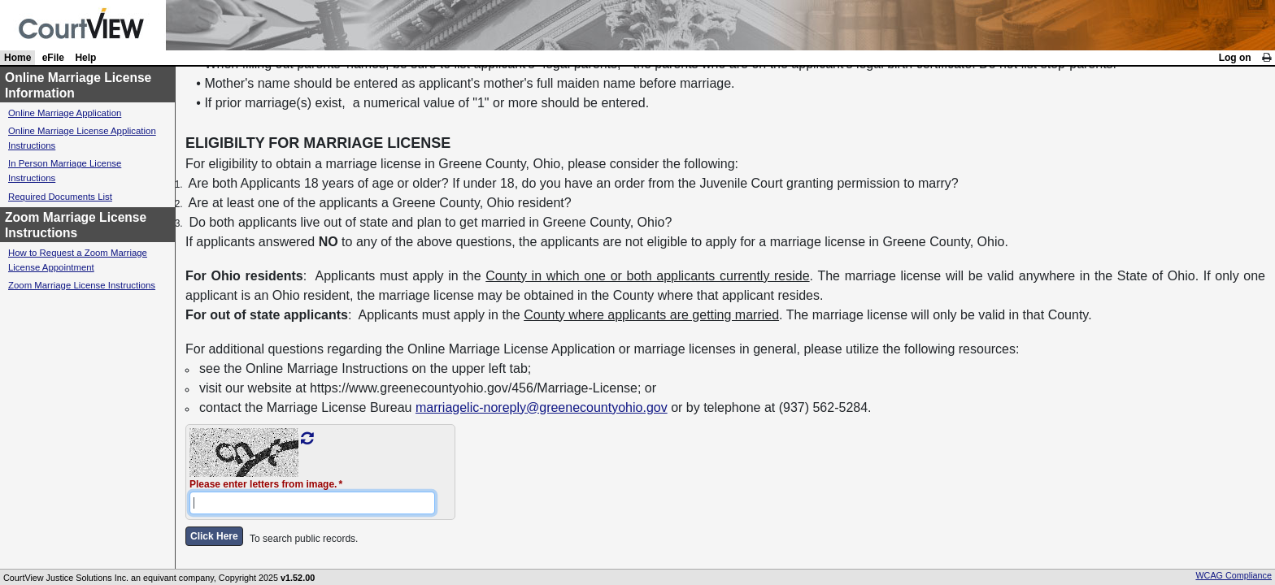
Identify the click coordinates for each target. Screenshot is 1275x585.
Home (17, 57)
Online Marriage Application (64, 113)
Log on (1235, 57)
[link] (1266, 57)
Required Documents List (60, 197)
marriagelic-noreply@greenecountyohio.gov (542, 407)
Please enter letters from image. (263, 484)
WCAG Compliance (1233, 575)
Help (85, 57)
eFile (53, 57)
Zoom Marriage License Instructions (81, 285)
